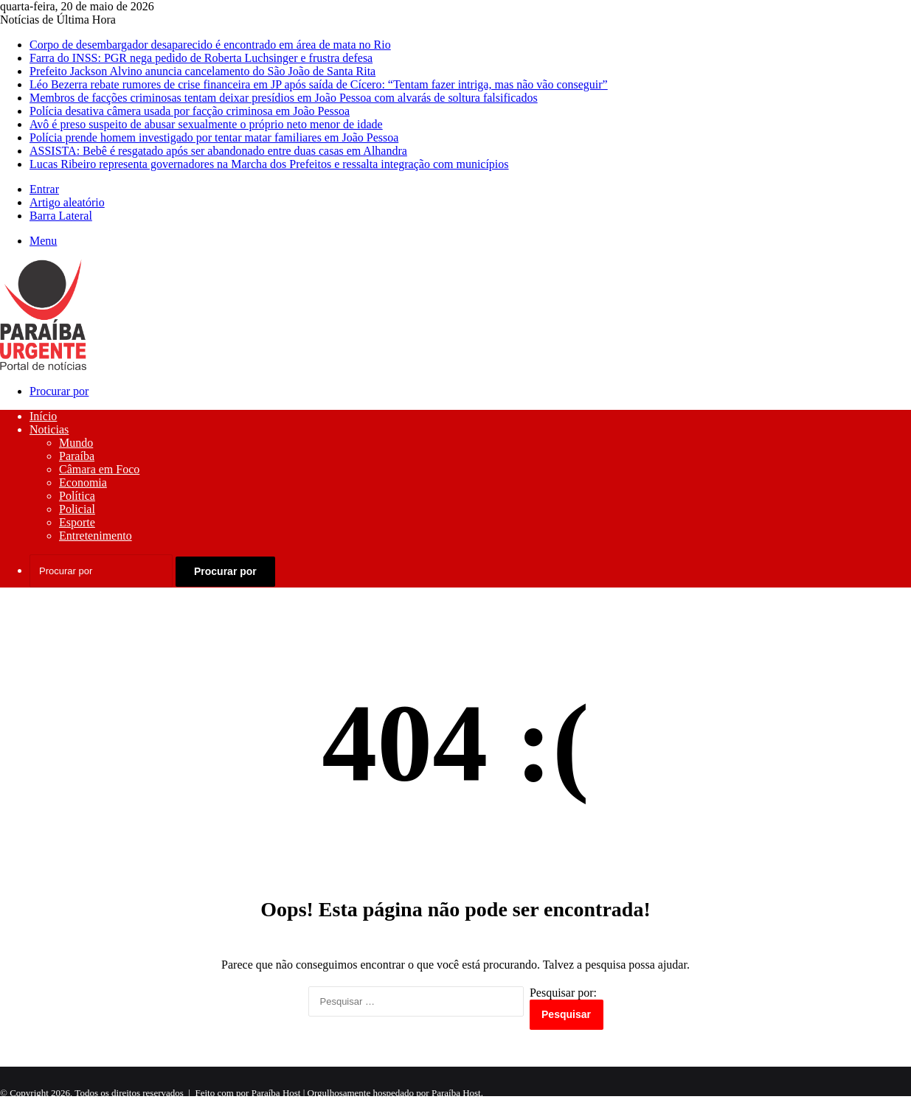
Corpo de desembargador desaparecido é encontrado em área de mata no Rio (210, 44)
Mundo (76, 442)
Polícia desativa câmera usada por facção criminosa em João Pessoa (190, 111)
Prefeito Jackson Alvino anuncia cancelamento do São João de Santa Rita (202, 71)
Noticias (49, 429)
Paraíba (76, 456)
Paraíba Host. (457, 1092)
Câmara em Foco (99, 469)
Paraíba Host (276, 1092)
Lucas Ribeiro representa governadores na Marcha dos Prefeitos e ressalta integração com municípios (269, 164)
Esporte (77, 522)
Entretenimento (95, 535)
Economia (83, 482)
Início (43, 416)
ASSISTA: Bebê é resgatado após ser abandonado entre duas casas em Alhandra (218, 150)
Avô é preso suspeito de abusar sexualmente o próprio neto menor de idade (206, 124)
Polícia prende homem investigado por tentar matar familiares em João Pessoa (214, 137)
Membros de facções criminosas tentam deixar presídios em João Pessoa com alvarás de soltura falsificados (284, 97)
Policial (77, 509)
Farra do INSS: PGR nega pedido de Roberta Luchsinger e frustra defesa (201, 58)
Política (77, 495)
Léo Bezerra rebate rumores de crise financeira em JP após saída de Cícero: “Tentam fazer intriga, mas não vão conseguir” (319, 84)
